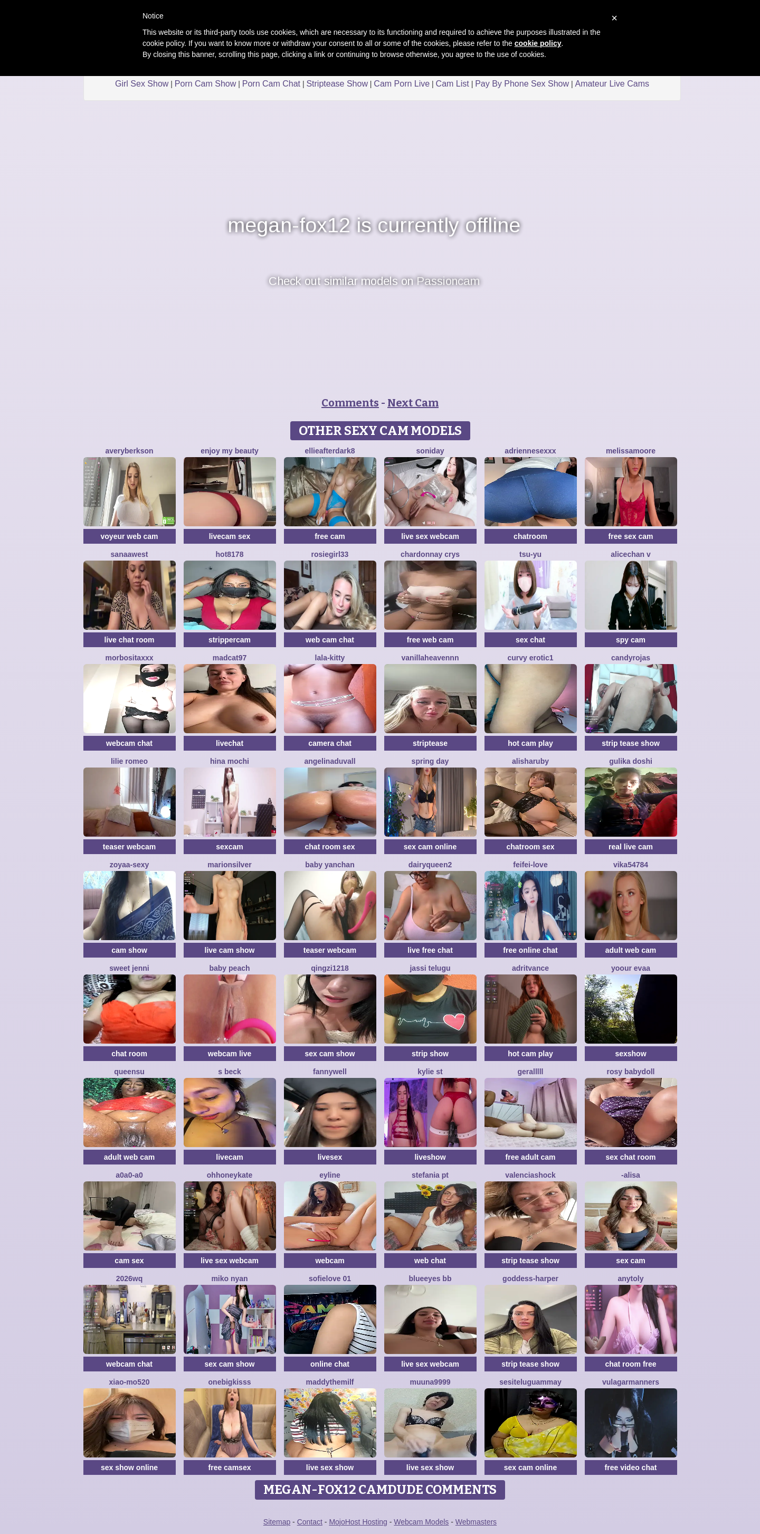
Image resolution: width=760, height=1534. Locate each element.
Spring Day (430, 761)
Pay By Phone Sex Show (522, 83)
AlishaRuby (530, 761)
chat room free (630, 1364)
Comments (350, 402)
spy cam (630, 640)
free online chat (530, 950)
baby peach (229, 968)
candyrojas (630, 658)
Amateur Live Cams (612, 83)
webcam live (230, 1053)
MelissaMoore (631, 451)
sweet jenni (129, 968)
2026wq (129, 1278)
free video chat (631, 1467)
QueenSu (129, 1071)
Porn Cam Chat (271, 83)
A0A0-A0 (129, 1175)
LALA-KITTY (330, 658)
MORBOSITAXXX (129, 658)
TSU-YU (530, 554)
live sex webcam (430, 536)
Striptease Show (337, 83)
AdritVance (530, 968)
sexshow (630, 1053)
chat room (129, 1053)
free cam (330, 536)
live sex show (330, 1467)
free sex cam (631, 536)
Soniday (430, 451)
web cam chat (330, 640)
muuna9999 (430, 1382)
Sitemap (276, 1522)
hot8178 (230, 554)
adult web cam (630, 950)
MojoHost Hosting (358, 1522)
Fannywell (330, 1071)
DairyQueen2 (430, 864)
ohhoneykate (229, 1175)
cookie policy (538, 43)
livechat (229, 743)
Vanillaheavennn (430, 658)
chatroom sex (530, 846)
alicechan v (631, 554)
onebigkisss (229, 1382)
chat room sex (330, 846)
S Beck (229, 1071)
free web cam (430, 640)
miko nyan (229, 1278)
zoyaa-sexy (129, 864)
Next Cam (413, 402)
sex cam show (330, 1053)
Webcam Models (421, 1522)
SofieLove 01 (330, 1278)
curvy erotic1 (530, 658)
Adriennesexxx (530, 451)
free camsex (229, 1467)
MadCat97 (230, 658)
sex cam (630, 1260)
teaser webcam (129, 846)
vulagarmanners (630, 1382)
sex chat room (631, 1157)
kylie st (429, 1071)
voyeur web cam (129, 536)
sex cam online (430, 846)
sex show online (129, 1467)
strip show (430, 1053)
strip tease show (631, 743)
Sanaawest (129, 554)
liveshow (429, 1157)
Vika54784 (630, 864)
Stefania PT (430, 1175)
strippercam (229, 640)
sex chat (530, 640)
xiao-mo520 (129, 1382)
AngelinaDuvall (329, 761)
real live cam (631, 846)
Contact (309, 1522)
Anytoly (630, 1278)
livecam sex (230, 536)
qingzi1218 (330, 968)
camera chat (330, 743)
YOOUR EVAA (630, 968)
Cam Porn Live (402, 83)
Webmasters (476, 1522)
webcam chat (129, 743)
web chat (430, 1260)
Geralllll (530, 1071)
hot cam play (530, 743)
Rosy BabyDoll (630, 1071)
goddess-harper (530, 1278)
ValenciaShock (530, 1175)
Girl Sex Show (141, 83)
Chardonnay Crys (430, 554)
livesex (330, 1157)
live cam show (230, 950)
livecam (229, 1157)
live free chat (430, 950)
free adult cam (531, 1157)
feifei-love (530, 864)
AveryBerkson (129, 451)
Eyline (329, 1175)
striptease (430, 743)
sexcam (229, 846)
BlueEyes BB (430, 1278)
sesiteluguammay (530, 1382)
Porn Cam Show (205, 83)
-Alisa (630, 1175)
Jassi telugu (430, 968)
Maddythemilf (330, 1382)
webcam (329, 1260)
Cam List (452, 83)
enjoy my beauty (230, 451)
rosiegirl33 (330, 554)
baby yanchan (329, 864)
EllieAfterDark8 (330, 451)
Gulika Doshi (630, 761)
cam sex (129, 1260)
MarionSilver (229, 864)
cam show (129, 950)
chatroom (530, 536)
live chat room (129, 640)
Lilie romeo (129, 761)
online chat (329, 1364)
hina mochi (229, 761)
